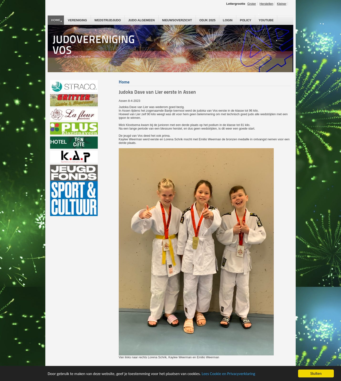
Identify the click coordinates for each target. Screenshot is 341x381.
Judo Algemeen (141, 20)
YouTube (266, 20)
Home (55, 20)
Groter (251, 3)
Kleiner (281, 3)
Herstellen (267, 3)
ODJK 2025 (207, 20)
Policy (245, 20)
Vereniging (77, 20)
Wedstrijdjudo (107, 20)
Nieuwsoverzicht (177, 20)
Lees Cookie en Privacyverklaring (228, 373)
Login (228, 20)
